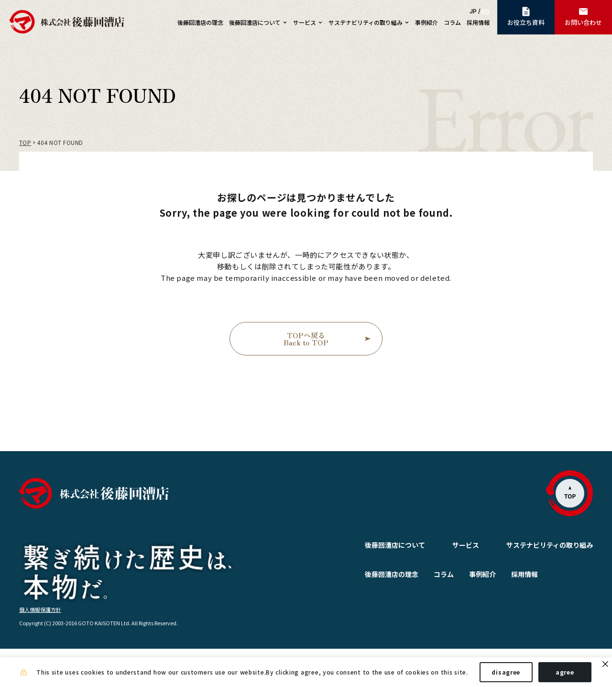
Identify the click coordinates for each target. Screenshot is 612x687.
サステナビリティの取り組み (549, 545)
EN (486, 11)
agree (565, 672)
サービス (442, 545)
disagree (506, 672)
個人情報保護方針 (40, 647)
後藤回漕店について (372, 545)
